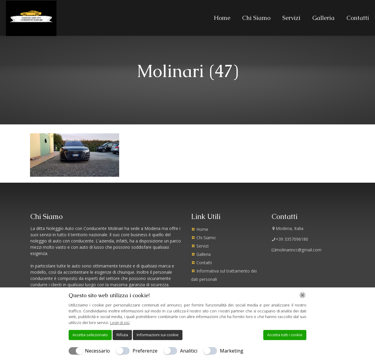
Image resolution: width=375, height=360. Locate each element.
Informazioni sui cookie (158, 334)
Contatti (204, 262)
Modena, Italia (287, 228)
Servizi (202, 246)
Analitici (188, 351)
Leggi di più (120, 322)
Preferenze (145, 351)
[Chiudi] (302, 295)
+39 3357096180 (290, 239)
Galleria (203, 254)
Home (202, 229)
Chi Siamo (206, 237)
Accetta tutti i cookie (284, 334)
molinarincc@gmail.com (297, 250)
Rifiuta (122, 334)
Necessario (97, 351)
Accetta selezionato (90, 334)
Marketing (231, 351)
